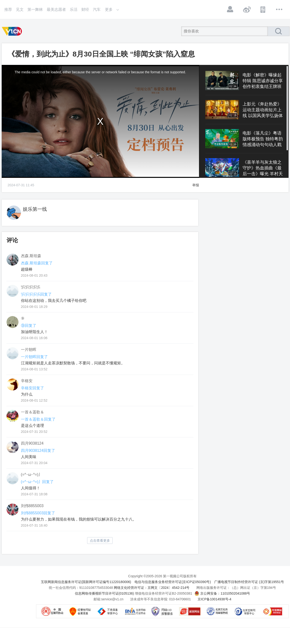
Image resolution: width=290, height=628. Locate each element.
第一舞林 (35, 9)
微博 (247, 9)
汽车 (97, 9)
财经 (85, 9)
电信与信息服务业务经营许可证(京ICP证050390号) (173, 582)
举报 (195, 185)
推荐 (8, 9)
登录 (230, 9)
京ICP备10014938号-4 (214, 599)
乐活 (73, 9)
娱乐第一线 (35, 209)
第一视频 (13, 31)
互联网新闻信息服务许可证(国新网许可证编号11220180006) (86, 582)
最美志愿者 (56, 9)
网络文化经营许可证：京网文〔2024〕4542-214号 (151, 588)
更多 (279, 9)
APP (263, 9)
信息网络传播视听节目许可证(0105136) (104, 593)
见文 (20, 9)
